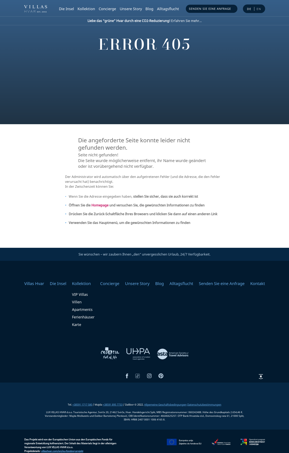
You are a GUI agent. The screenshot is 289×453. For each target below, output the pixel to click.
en (259, 9)
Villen (77, 301)
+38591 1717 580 (82, 404)
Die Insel (66, 9)
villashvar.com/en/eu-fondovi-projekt (62, 451)
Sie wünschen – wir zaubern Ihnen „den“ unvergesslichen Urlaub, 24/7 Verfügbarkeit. (144, 254)
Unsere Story (131, 9)
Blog (149, 9)
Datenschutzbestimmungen (204, 404)
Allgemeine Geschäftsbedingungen (165, 404)
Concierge (107, 9)
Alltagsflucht (168, 9)
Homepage (100, 205)
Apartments (82, 309)
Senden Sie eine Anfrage (210, 9)
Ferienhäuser (83, 317)
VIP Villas (80, 294)
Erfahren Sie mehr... (144, 21)
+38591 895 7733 (113, 404)
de (249, 9)
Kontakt (257, 283)
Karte (76, 324)
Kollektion (86, 9)
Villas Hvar (34, 283)
